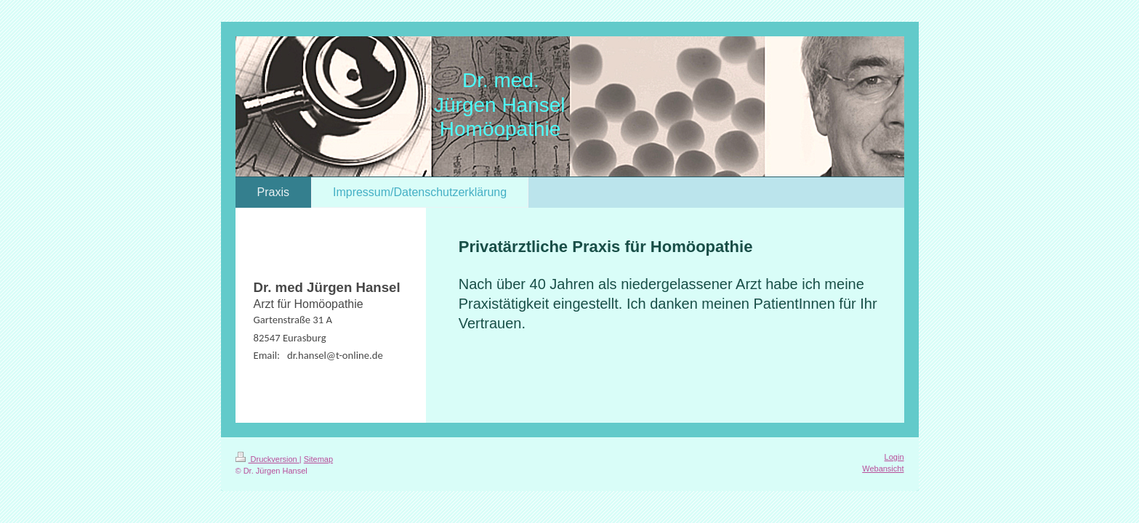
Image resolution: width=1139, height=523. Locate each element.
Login (894, 457)
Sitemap (318, 459)
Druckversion (267, 459)
